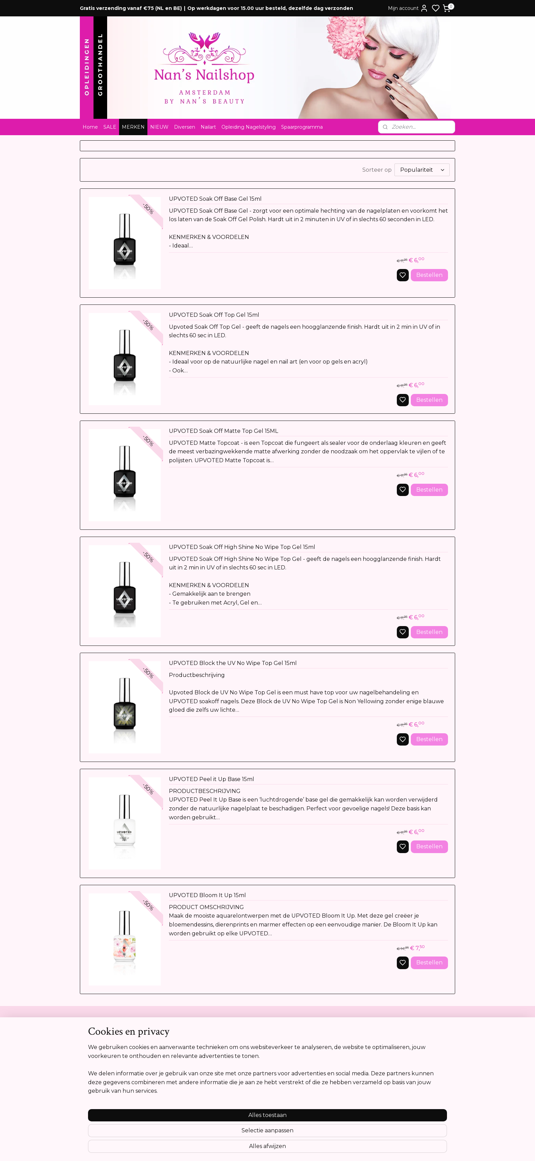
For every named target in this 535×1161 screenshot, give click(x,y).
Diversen (184, 127)
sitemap (291, 1148)
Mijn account (408, 8)
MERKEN (133, 127)
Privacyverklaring (102, 1064)
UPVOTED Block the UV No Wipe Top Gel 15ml (233, 663)
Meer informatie (404, 1118)
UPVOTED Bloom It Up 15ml (207, 895)
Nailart (208, 127)
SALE (109, 127)
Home (90, 127)
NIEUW (159, 127)
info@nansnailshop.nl (256, 1078)
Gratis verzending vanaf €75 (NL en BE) (131, 8)
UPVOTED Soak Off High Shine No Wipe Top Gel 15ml (242, 547)
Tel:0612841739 (249, 1064)
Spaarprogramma (302, 127)
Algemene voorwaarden (110, 1043)
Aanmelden (405, 1067)
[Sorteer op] (422, 170)
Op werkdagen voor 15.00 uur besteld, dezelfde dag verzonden (270, 8)
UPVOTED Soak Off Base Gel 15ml (215, 199)
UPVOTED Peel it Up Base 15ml (211, 779)
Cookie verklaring (103, 1071)
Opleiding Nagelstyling (248, 127)
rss (304, 1148)
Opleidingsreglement (107, 1078)
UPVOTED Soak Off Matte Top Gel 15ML (223, 431)
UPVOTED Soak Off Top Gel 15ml (214, 315)
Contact (92, 1036)
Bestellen (429, 275)
